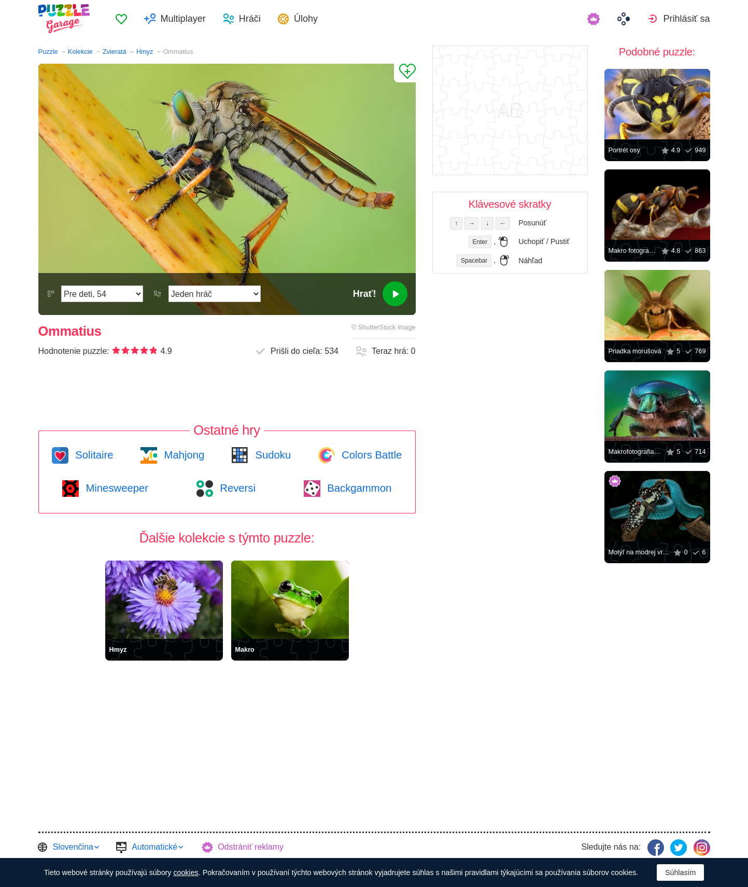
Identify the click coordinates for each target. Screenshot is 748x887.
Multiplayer (183, 18)
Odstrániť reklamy (251, 846)
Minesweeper (115, 488)
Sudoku (271, 455)
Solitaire (93, 455)
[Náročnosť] (102, 293)
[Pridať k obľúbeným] (405, 73)
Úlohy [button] (306, 18)
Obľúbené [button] (121, 19)
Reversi (236, 488)
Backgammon (358, 488)
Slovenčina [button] (73, 846)
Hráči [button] (250, 18)
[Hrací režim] (214, 293)
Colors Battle (370, 455)
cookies (185, 872)
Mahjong (182, 455)
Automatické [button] (154, 846)
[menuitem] (121, 19)
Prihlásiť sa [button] (686, 18)
